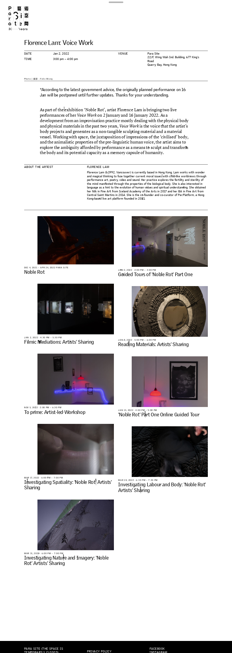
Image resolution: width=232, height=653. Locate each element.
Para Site (24, 18)
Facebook (157, 649)
